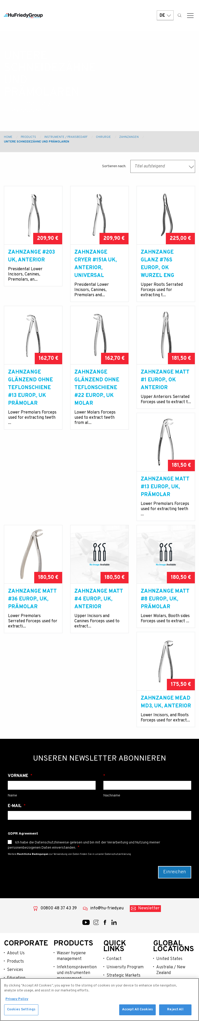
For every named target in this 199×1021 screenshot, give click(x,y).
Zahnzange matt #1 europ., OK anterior (165, 388)
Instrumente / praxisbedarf (70, 955)
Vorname (18, 741)
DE (165, 16)
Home (8, 137)
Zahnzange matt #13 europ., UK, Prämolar (32, 515)
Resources (17, 968)
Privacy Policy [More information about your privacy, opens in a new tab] (16, 1000)
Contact (114, 924)
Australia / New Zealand (170, 935)
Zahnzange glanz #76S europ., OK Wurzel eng (157, 264)
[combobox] (162, 166)
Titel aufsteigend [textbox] (149, 166)
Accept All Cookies (137, 1010)
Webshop (15, 977)
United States (169, 924)
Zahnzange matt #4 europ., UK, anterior (165, 515)
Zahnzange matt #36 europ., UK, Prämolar (98, 515)
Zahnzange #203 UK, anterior (31, 256)
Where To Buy (119, 949)
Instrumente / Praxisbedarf (66, 137)
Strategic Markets (123, 941)
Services (15, 935)
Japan (162, 963)
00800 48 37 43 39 (58, 874)
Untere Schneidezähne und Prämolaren (36, 142)
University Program (125, 933)
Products (28, 137)
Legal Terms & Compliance (119, 969)
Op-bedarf (66, 975)
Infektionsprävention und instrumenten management (76, 938)
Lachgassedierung (73, 966)
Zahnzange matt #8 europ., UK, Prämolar (32, 643)
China (161, 947)
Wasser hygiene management (71, 921)
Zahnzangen (129, 137)
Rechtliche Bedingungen (32, 820)
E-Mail (15, 771)
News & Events (20, 960)
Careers (113, 958)
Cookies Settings (21, 1010)
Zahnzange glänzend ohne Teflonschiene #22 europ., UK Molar (96, 396)
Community (18, 952)
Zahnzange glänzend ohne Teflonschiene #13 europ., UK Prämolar (30, 396)
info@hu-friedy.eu (107, 874)
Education (16, 943)
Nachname (147, 741)
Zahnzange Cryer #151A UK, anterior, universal (95, 264)
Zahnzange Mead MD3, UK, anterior (99, 639)
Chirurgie (103, 137)
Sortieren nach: (114, 166)
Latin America (169, 955)
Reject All (175, 1010)
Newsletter (149, 874)
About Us (16, 919)
